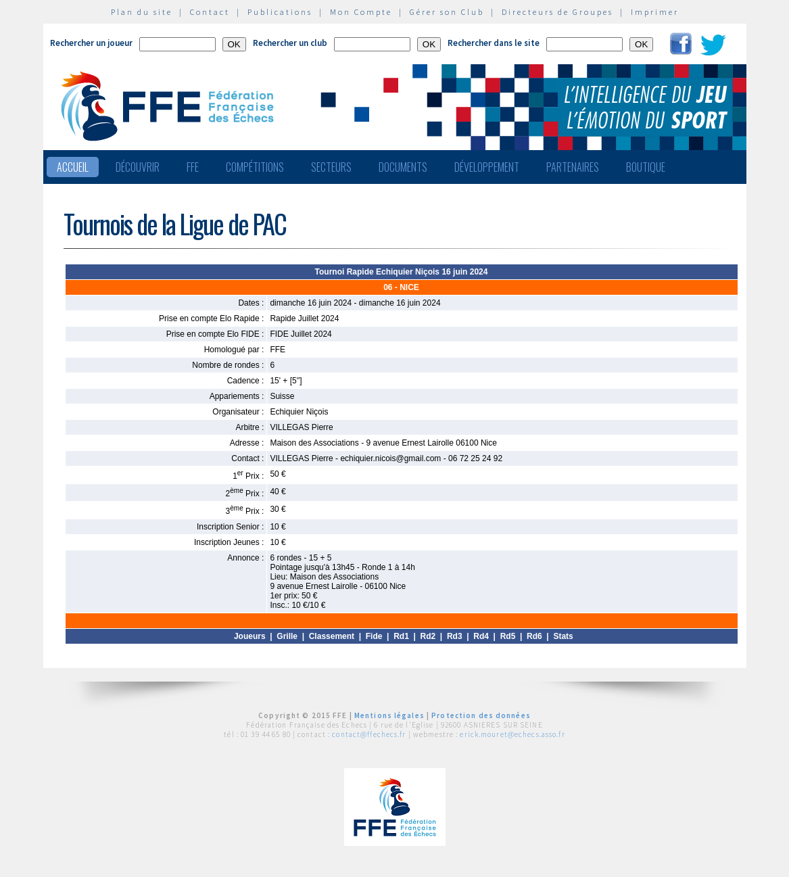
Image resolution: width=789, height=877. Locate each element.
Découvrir (138, 167)
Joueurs (250, 636)
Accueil (73, 167)
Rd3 (454, 636)
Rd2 (428, 636)
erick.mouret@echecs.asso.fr (512, 734)
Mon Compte (361, 12)
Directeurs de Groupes (557, 12)
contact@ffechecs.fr (369, 734)
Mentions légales (389, 715)
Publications (279, 12)
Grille (287, 636)
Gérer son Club (447, 12)
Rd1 (401, 636)
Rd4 (481, 636)
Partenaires (572, 167)
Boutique (645, 167)
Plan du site (141, 12)
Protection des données (481, 715)
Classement (331, 636)
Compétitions (255, 167)
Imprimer (655, 12)
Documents (403, 167)
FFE (193, 167)
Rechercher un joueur (91, 43)
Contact (210, 12)
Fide (374, 636)
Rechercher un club (290, 43)
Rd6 (534, 636)
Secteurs (331, 167)
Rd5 (508, 636)
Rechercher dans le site (494, 43)
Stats (563, 636)
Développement (486, 167)
